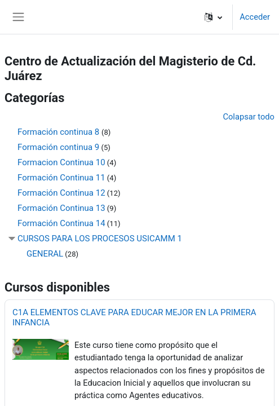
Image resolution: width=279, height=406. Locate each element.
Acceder (255, 17)
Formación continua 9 (58, 147)
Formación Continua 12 (61, 193)
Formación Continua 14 (61, 223)
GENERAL (44, 254)
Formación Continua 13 (61, 208)
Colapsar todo (248, 117)
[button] (213, 17)
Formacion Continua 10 (61, 162)
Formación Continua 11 (61, 178)
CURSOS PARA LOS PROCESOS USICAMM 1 (99, 238)
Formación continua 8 (59, 132)
